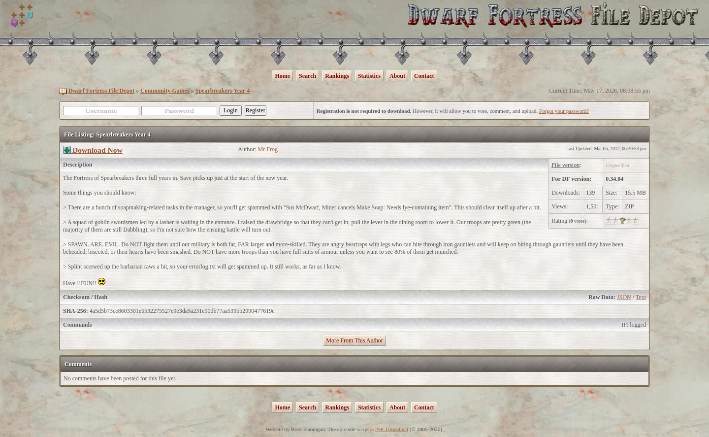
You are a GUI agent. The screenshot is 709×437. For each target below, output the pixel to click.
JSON (624, 297)
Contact (424, 75)
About (397, 75)
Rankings (337, 75)
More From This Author (354, 340)
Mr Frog (268, 149)
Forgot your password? (564, 111)
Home (282, 75)
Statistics (369, 75)
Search (307, 75)
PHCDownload (391, 429)
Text (641, 297)
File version (565, 165)
